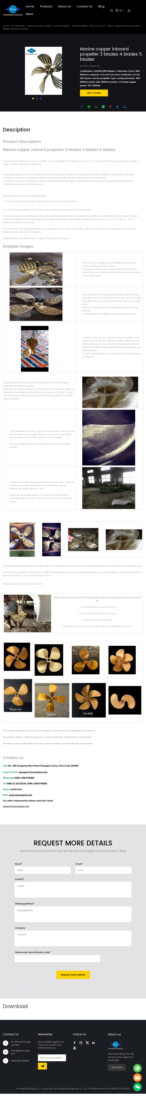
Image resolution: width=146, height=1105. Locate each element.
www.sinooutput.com (20, 809)
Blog (101, 6)
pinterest (111, 107)
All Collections (18, 25)
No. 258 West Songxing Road (21, 1057)
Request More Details (73, 989)
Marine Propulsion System (39, 25)
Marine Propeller (62, 25)
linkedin (125, 107)
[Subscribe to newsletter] (42, 1079)
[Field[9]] (43, 884)
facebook (82, 107)
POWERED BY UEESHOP (119, 1102)
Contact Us (85, 6)
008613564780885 (20, 1074)
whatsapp (103, 107)
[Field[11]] (103, 884)
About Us (64, 6)
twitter (96, 107)
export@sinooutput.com (20, 1066)
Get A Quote (94, 93)
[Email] (52, 1071)
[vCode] (57, 972)
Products (46, 6)
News (29, 14)
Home (30, 6)
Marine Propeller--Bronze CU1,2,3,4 (88, 25)
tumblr (118, 107)
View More (117, 1081)
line (89, 107)
